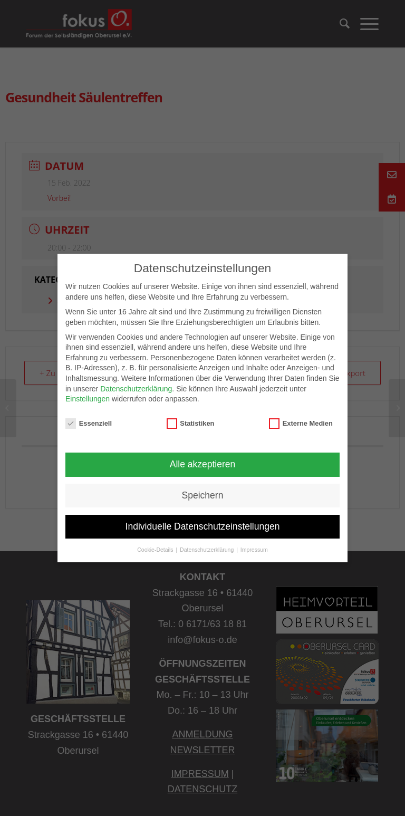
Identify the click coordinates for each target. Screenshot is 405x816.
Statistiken (191, 423)
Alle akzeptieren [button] (203, 464)
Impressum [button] (254, 549)
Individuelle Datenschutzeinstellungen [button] (203, 526)
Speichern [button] (203, 495)
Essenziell (88, 423)
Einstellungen (87, 399)
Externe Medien (301, 423)
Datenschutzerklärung (136, 389)
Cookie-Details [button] (156, 549)
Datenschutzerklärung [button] (207, 549)
